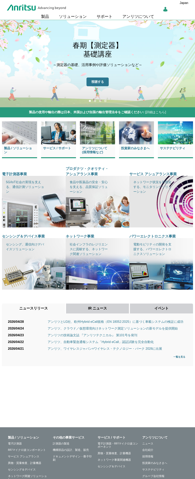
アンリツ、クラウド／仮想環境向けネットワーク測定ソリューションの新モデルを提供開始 (113, 328)
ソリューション (73, 16)
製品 (45, 16)
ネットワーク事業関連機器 (114, 459)
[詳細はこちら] (97, 112)
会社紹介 (147, 449)
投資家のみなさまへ (135, 148)
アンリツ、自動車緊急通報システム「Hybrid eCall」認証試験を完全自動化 (101, 342)
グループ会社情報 (153, 476)
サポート (104, 16)
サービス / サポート (57, 148)
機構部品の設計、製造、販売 (71, 449)
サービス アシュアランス (23, 456)
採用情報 (147, 456)
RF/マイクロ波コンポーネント (27, 449)
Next (189, 64)
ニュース (147, 443)
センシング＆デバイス (22, 469)
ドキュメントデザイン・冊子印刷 (72, 458)
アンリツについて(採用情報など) (94, 150)
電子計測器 (15, 443)
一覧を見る (180, 356)
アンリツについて (138, 16)
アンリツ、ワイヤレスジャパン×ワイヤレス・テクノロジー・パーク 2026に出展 (105, 348)
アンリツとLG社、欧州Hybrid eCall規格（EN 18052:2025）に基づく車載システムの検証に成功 (115, 321)
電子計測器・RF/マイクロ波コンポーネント (118, 445)
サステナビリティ (172, 148)
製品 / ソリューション (18, 150)
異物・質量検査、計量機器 (24, 463)
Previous (6, 64)
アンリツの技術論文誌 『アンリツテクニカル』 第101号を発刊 (92, 335)
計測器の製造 (61, 443)
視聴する (97, 81)
